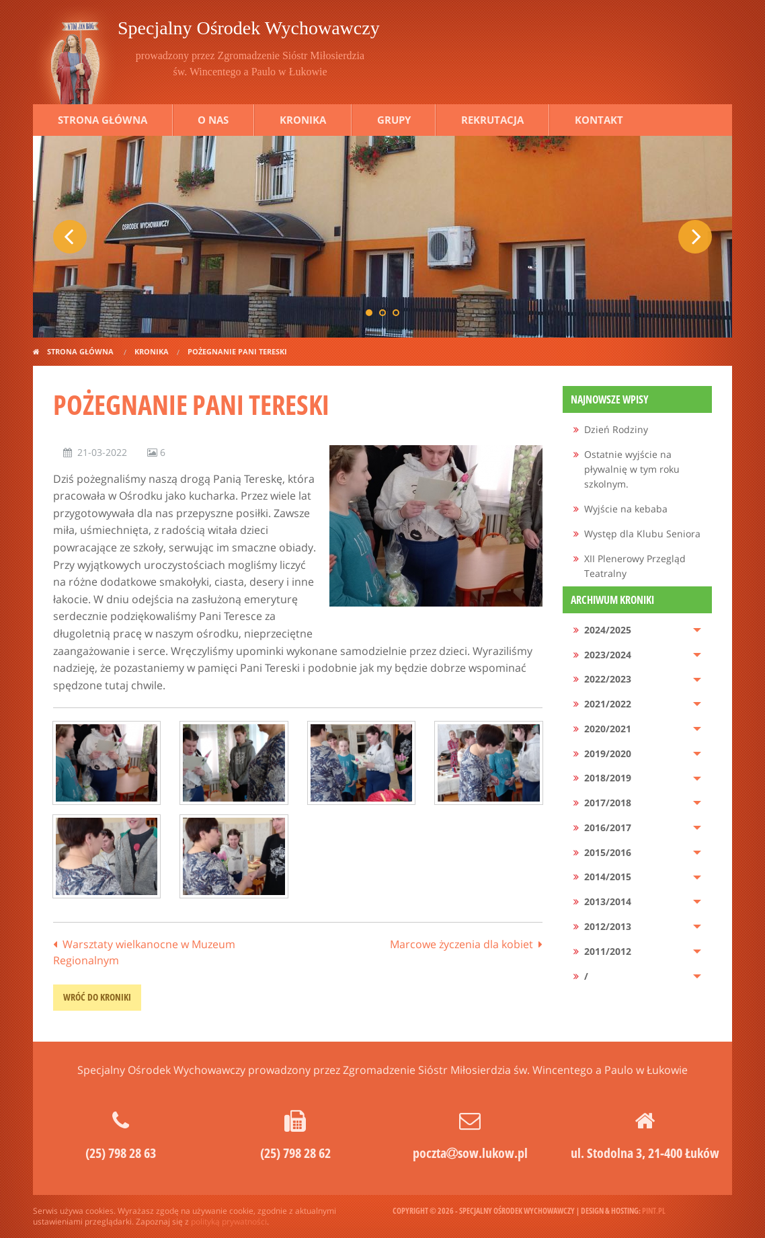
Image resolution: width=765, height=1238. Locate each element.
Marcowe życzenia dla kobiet (461, 944)
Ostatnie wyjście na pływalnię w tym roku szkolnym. (632, 469)
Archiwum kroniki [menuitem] (612, 599)
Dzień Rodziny (616, 429)
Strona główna (102, 119)
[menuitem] (638, 430)
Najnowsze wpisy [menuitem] (610, 399)
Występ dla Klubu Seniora (642, 533)
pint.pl (654, 1210)
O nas (213, 119)
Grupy (394, 119)
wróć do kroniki (97, 997)
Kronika (303, 119)
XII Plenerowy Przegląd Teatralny (635, 566)
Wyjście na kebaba (626, 508)
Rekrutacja (492, 119)
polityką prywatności (229, 1221)
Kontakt (599, 119)
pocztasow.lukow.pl (470, 1153)
